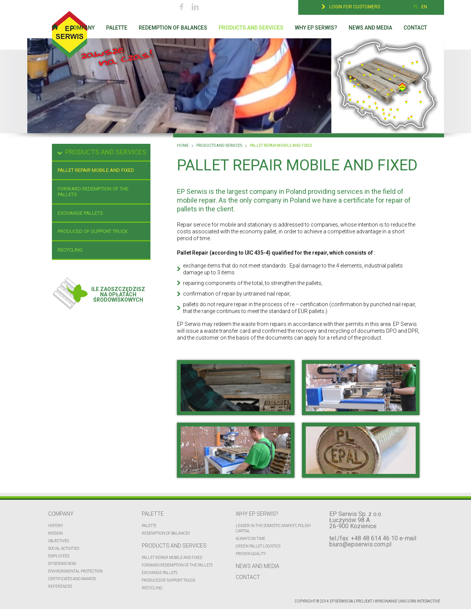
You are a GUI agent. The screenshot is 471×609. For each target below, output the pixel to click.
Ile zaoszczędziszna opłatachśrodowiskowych (98, 289)
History (55, 526)
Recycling (70, 250)
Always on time (250, 539)
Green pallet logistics (258, 546)
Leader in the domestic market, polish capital (273, 528)
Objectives (58, 541)
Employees (58, 556)
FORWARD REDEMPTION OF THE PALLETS (93, 192)
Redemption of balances (173, 28)
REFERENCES (60, 586)
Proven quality (251, 554)
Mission (55, 533)
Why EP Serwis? (316, 28)
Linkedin (195, 6)
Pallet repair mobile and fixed (96, 170)
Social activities (63, 548)
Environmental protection (75, 571)
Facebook (181, 6)
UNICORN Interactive (419, 601)
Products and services (251, 28)
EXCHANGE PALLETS (80, 213)
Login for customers (354, 6)
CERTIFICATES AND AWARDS (72, 579)
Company (82, 28)
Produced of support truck (93, 231)
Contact (415, 28)
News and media (370, 28)
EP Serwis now (62, 564)
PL (415, 6)
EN (424, 6)
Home (183, 146)
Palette (116, 28)
